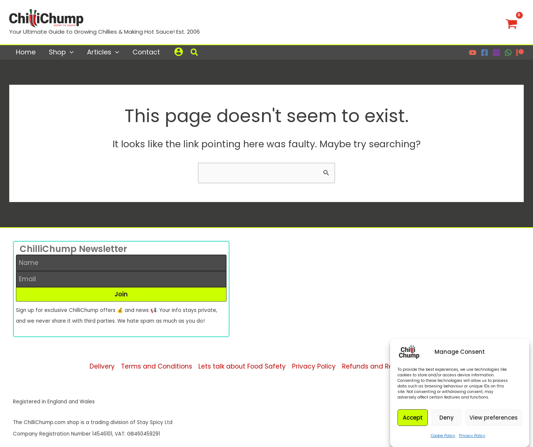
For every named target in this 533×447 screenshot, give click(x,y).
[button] (195, 53)
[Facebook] (484, 52)
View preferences (493, 421)
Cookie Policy (443, 439)
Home (26, 52)
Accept (413, 421)
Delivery (102, 366)
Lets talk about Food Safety (242, 366)
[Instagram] (496, 52)
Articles (103, 52)
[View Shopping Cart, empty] (511, 22)
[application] (70, 52)
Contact (146, 52)
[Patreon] (520, 52)
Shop (61, 52)
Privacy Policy (472, 439)
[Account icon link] (178, 51)
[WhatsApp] (508, 52)
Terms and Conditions (156, 366)
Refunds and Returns (375, 366)
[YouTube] (472, 52)
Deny (446, 421)
